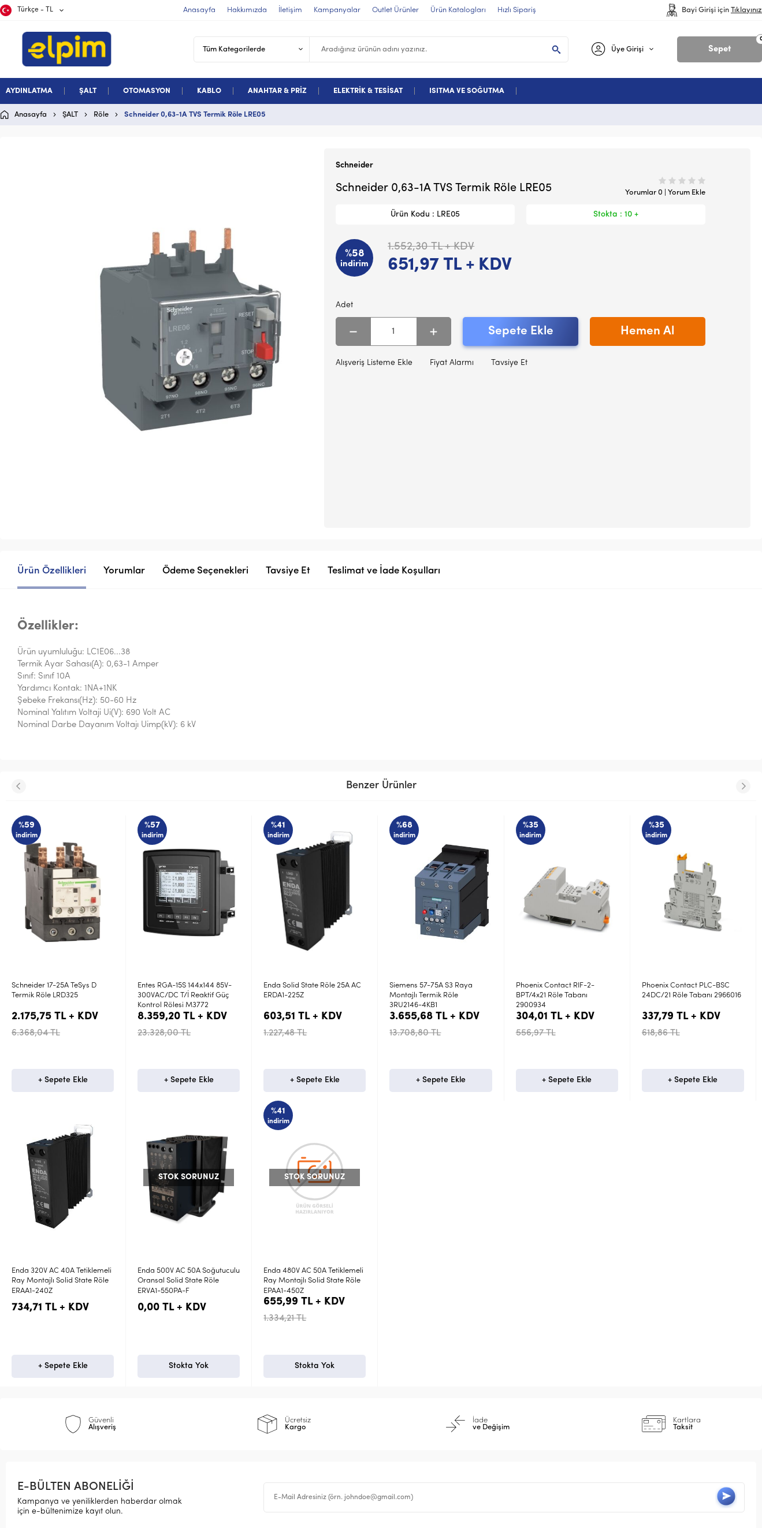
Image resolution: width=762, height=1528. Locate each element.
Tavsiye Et (509, 363)
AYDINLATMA (29, 91)
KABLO (209, 91)
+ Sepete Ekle (63, 1082)
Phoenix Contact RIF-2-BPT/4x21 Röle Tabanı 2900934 (555, 995)
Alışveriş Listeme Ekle (374, 363)
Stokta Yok (63, 1369)
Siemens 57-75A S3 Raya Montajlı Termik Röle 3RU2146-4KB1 (431, 995)
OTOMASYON (146, 91)
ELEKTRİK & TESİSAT (368, 91)
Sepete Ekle (520, 331)
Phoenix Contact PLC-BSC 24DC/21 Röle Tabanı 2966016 (691, 990)
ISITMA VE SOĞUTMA (466, 91)
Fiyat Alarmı (452, 363)
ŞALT (87, 91)
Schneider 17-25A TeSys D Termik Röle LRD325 (54, 990)
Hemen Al (647, 331)
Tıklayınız (746, 10)
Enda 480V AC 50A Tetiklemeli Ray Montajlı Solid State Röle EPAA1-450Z (61, 1282)
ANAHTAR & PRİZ (277, 91)
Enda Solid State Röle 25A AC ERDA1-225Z (312, 990)
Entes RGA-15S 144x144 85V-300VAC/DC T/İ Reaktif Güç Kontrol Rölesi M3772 (184, 995)
